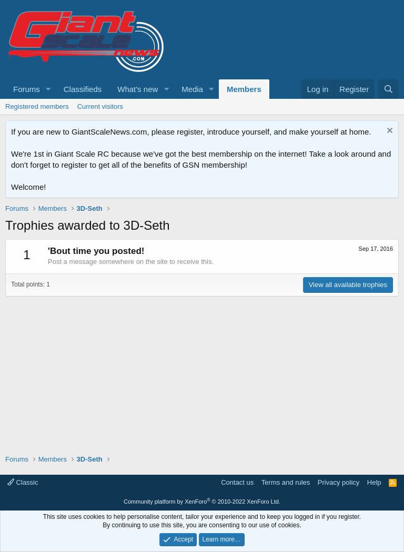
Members (244, 89)
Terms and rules (285, 482)
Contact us (237, 482)
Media (192, 89)
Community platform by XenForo (202, 501)
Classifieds (83, 89)
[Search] (388, 89)
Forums (26, 89)
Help (374, 482)
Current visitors (100, 106)
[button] (48, 89)
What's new (137, 89)
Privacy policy (338, 482)
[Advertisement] (202, 370)
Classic (22, 482)
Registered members (37, 106)
